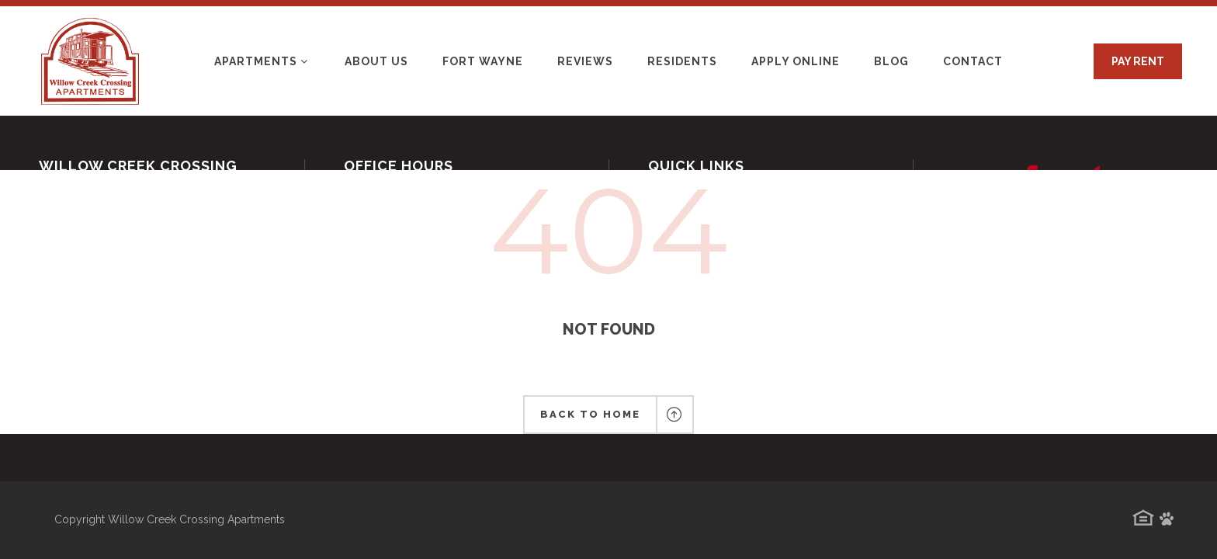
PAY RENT (1137, 61)
